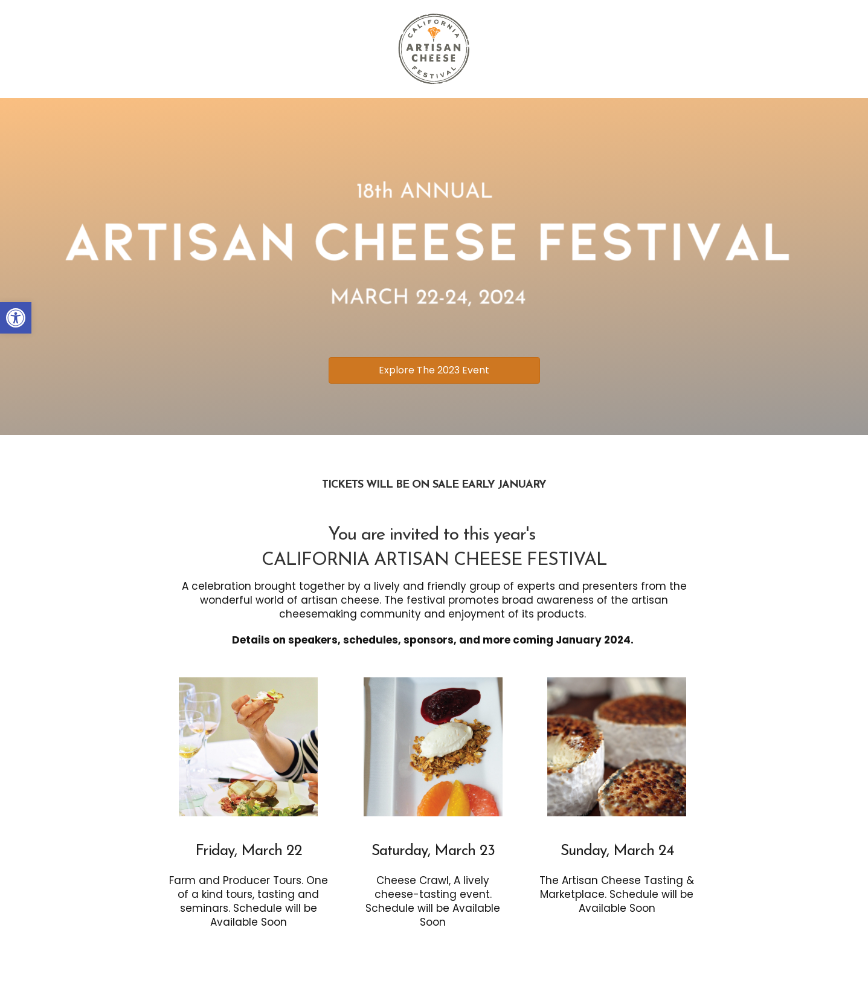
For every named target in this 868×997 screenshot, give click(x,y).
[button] (15, 318)
